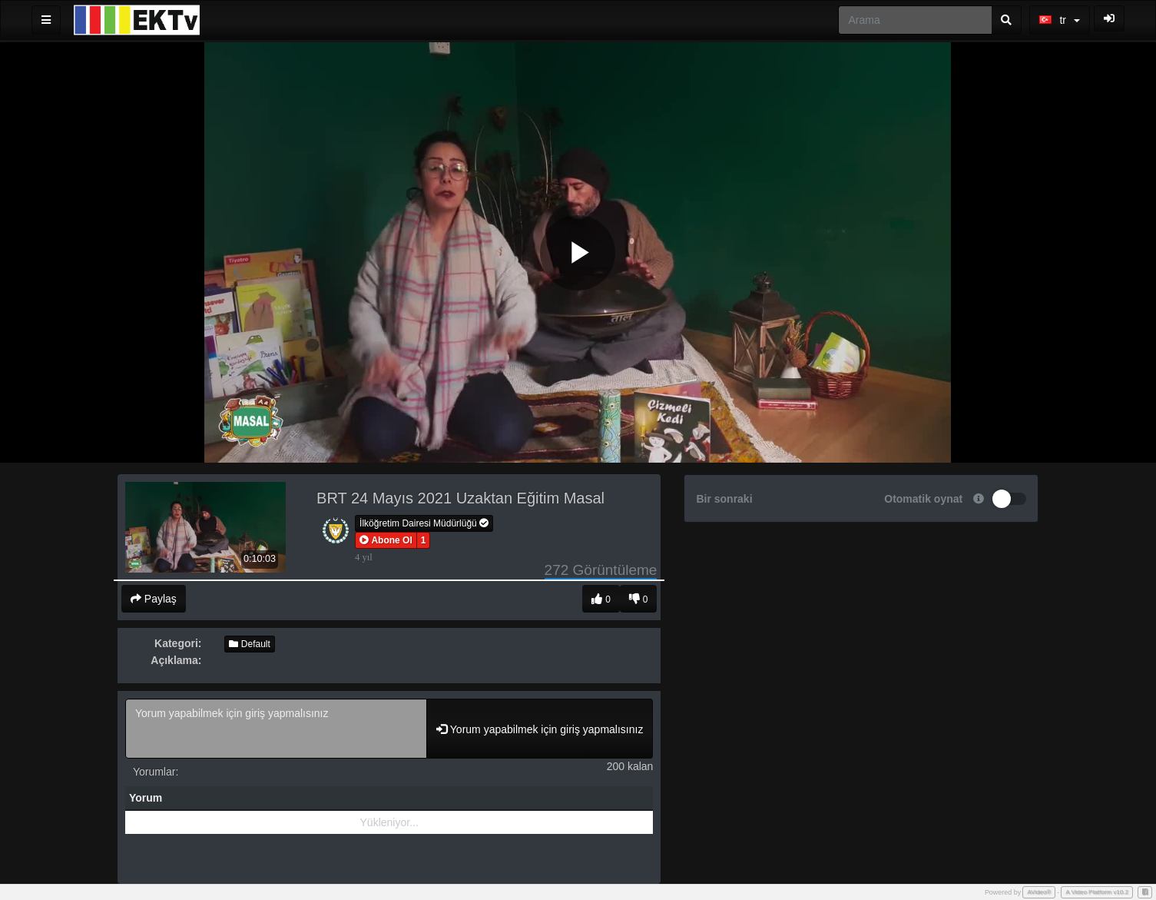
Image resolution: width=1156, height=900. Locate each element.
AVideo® (1039, 891)
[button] (386, 540)
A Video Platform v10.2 (1096, 891)
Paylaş (154, 599)
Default (249, 644)
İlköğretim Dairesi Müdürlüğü (424, 523)
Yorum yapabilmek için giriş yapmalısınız (276, 729)
